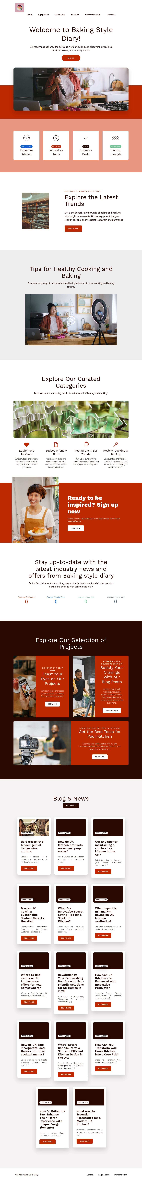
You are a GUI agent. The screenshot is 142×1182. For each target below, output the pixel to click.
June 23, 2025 (27, 834)
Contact (90, 1175)
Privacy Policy (120, 1175)
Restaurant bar (93, 15)
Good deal (60, 15)
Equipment (43, 15)
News (29, 15)
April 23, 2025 (64, 834)
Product (75, 15)
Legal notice (103, 1175)
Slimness (111, 15)
